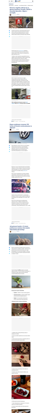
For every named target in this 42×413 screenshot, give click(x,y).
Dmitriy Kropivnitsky (14, 14)
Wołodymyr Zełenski (30, 5)
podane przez (25, 170)
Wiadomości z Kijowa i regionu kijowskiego (16, 119)
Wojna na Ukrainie (11, 5)
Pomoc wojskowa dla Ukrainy (23, 5)
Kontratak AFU (16, 5)
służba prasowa (21, 50)
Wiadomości (18, 14)
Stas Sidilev (13, 129)
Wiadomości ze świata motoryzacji (16, 221)
